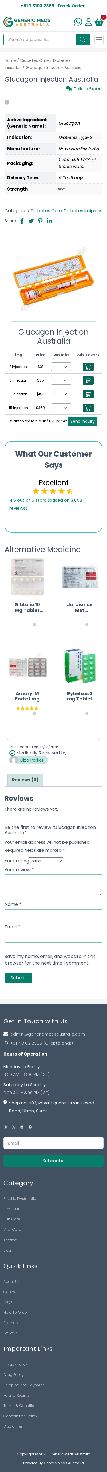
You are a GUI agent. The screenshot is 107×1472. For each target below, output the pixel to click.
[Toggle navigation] (99, 39)
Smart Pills (12, 1209)
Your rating (17, 861)
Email (12, 927)
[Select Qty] (61, 366)
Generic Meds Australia (70, 1454)
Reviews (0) (25, 780)
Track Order (71, 6)
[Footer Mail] (53, 1034)
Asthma (10, 1240)
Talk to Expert (84, 88)
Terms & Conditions (21, 1405)
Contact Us (13, 1292)
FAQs (7, 1302)
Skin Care (11, 1219)
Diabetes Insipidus (83, 211)
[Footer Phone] (53, 1043)
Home (10, 60)
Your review (19, 870)
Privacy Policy (15, 1364)
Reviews (10, 1333)
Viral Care (12, 1229)
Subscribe (54, 1160)
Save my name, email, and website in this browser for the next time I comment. (50, 959)
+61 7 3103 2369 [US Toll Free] (37, 6)
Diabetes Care (34, 60)
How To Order (15, 1312)
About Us (11, 1281)
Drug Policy (13, 1374)
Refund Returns (16, 1395)
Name (13, 904)
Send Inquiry (82, 421)
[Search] (83, 39)
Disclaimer (13, 1426)
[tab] (25, 780)
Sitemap (10, 1322)
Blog (7, 1250)
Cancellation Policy (20, 1416)
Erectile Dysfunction (21, 1198)
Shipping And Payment (23, 1385)
